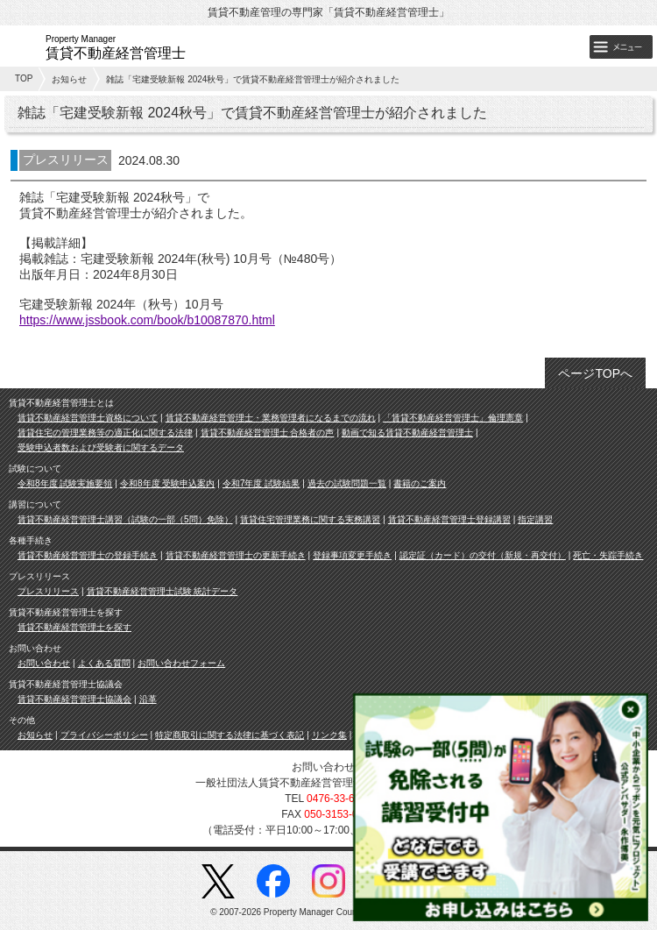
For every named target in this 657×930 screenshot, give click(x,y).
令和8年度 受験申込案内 (167, 483)
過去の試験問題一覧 (346, 483)
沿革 (148, 699)
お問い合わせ (44, 663)
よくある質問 (104, 663)
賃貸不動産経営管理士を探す (74, 627)
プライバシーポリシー (104, 735)
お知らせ (69, 79)
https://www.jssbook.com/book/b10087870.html (147, 320)
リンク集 (329, 735)
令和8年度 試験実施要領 (65, 483)
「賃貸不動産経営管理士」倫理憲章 (453, 417)
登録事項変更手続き (352, 555)
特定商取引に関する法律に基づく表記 (229, 735)
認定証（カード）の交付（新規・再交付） (482, 555)
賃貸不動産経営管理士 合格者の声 (268, 432)
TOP (23, 78)
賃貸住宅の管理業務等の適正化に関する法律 (105, 432)
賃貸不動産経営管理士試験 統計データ (162, 591)
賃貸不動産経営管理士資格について (88, 417)
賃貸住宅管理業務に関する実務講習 (310, 519)
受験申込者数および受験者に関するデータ (101, 447)
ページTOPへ (595, 373)
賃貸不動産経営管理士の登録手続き (88, 555)
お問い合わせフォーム (181, 663)
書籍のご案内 (419, 483)
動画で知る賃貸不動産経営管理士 (407, 432)
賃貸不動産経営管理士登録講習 (449, 519)
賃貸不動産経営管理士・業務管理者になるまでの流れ (271, 417)
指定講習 (535, 519)
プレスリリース (48, 591)
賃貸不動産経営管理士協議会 (74, 699)
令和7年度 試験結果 (261, 483)
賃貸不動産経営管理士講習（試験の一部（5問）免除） (125, 519)
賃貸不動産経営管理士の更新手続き (236, 555)
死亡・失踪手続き (608, 555)
